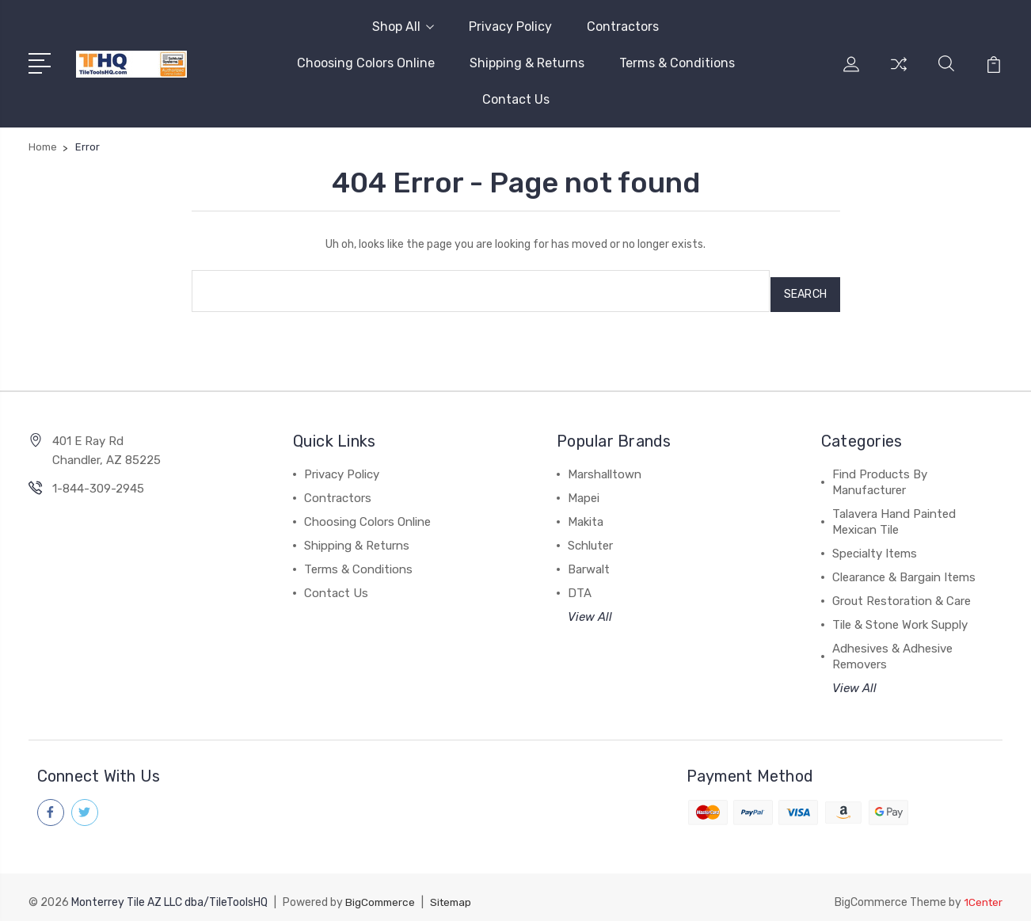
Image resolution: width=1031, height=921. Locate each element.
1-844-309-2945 (98, 481)
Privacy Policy (510, 26)
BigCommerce (381, 893)
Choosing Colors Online (366, 62)
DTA (580, 586)
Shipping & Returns (527, 62)
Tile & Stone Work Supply (900, 618)
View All (590, 610)
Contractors (623, 26)
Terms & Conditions (677, 62)
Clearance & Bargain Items (904, 570)
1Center (982, 893)
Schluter (590, 538)
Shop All (403, 26)
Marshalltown (604, 467)
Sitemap (455, 893)
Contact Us (516, 99)
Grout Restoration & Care (901, 594)
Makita (585, 515)
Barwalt (589, 562)
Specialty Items (874, 546)
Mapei (583, 491)
